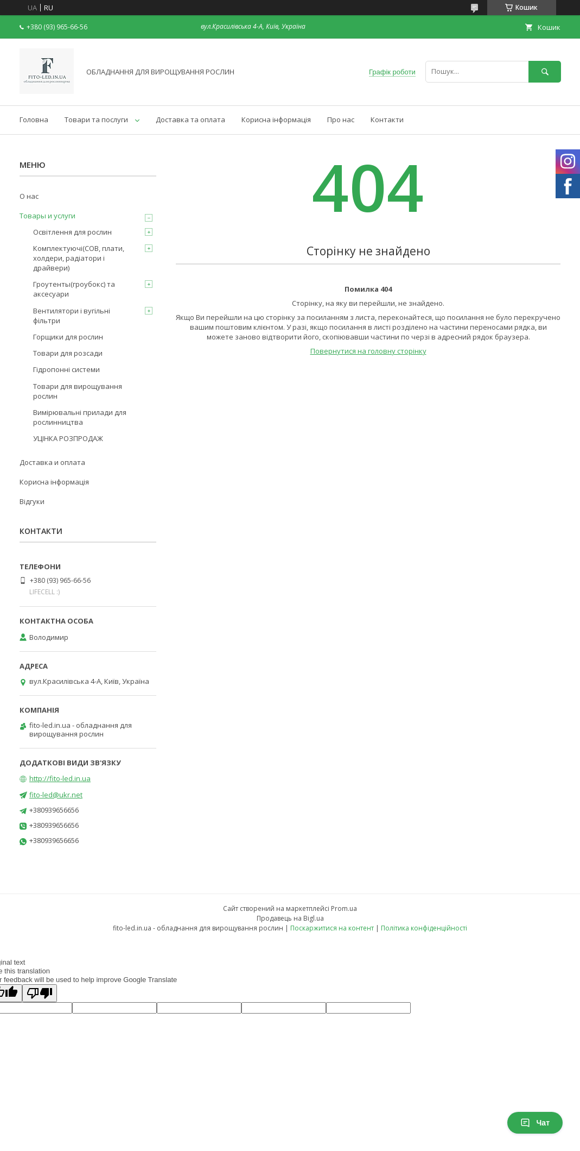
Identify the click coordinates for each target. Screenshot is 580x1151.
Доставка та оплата (190, 119)
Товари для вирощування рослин (77, 391)
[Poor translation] (39, 993)
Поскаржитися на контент (332, 928)
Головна (34, 119)
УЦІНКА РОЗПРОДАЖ (68, 438)
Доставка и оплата (52, 462)
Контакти (387, 119)
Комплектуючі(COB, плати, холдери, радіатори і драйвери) (78, 258)
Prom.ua (344, 908)
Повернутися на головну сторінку (368, 351)
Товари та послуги (96, 119)
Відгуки (32, 501)
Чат (535, 1123)
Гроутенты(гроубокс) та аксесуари (74, 289)
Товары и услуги (47, 216)
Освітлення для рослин (72, 232)
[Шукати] (544, 71)
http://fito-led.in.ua (60, 778)
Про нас (340, 119)
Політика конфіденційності (424, 928)
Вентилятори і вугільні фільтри (71, 315)
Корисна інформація (276, 119)
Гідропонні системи (66, 369)
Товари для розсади (68, 353)
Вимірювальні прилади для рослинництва (79, 417)
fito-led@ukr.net (55, 794)
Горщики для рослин (68, 337)
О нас (29, 196)
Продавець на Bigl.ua (290, 918)
